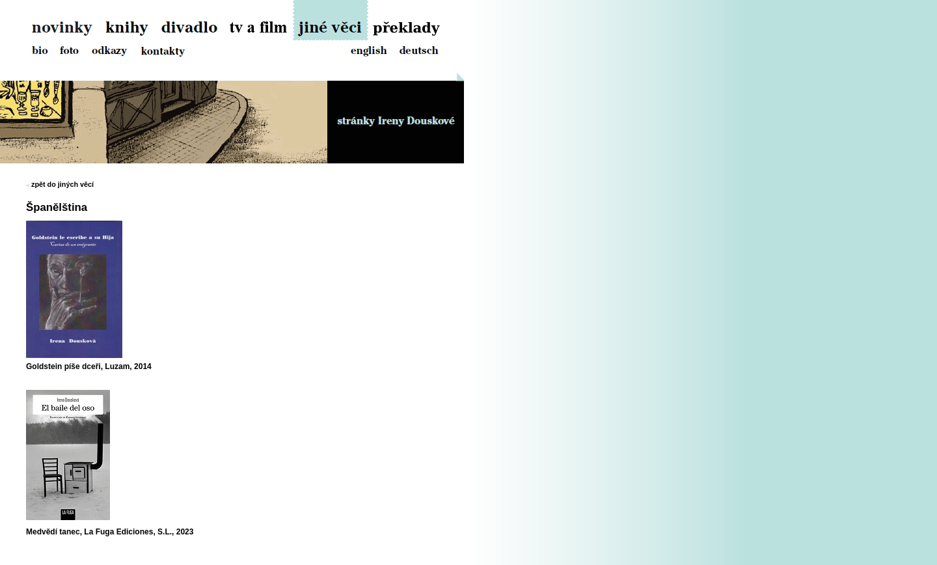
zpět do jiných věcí (62, 184)
